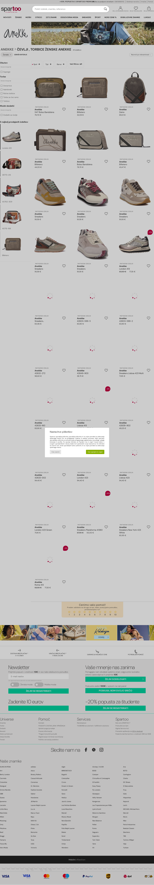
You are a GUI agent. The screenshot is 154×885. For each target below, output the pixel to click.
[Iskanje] (105, 9)
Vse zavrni (55, 452)
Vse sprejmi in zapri (95, 452)
